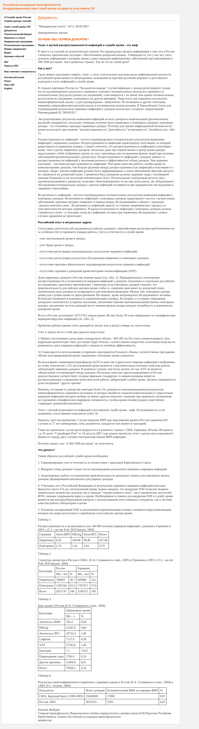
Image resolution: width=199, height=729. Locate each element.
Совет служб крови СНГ (17, 26)
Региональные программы (19, 45)
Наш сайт (9, 84)
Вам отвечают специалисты (20, 71)
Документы (10, 30)
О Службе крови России (17, 17)
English (8, 88)
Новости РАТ (11, 66)
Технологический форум (18, 34)
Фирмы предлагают (15, 49)
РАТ (6, 62)
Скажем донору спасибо (17, 21)
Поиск (7, 81)
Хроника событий (14, 56)
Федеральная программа (18, 41)
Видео (7, 52)
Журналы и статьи (14, 38)
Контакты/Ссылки (14, 77)
